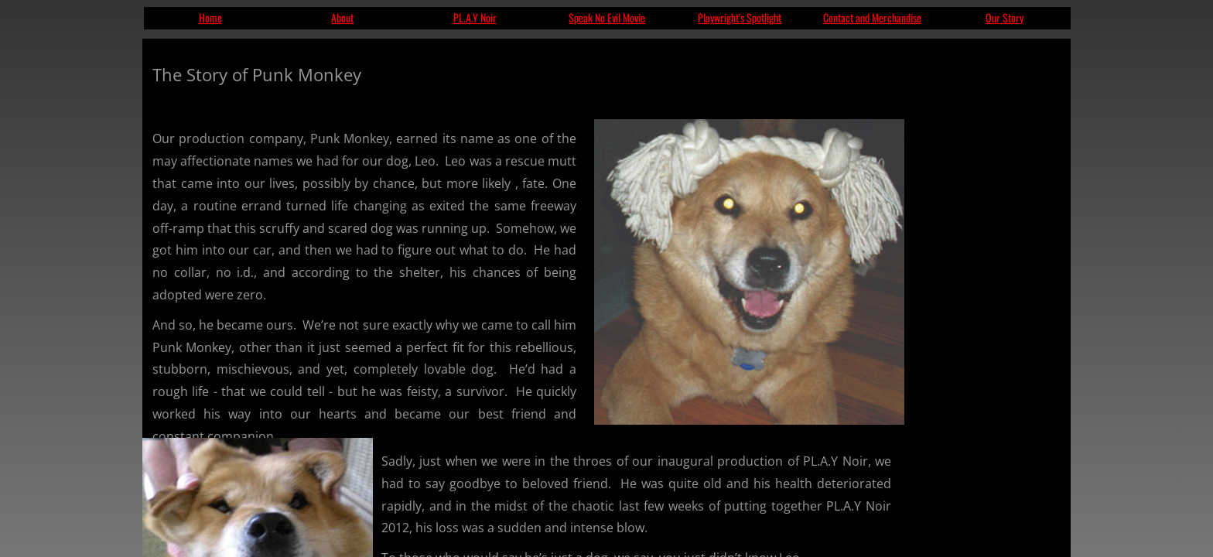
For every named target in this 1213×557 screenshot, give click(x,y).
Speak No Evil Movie (607, 17)
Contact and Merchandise (872, 17)
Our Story (1004, 17)
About (342, 17)
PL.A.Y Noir (475, 17)
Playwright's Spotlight (739, 17)
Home (210, 17)
